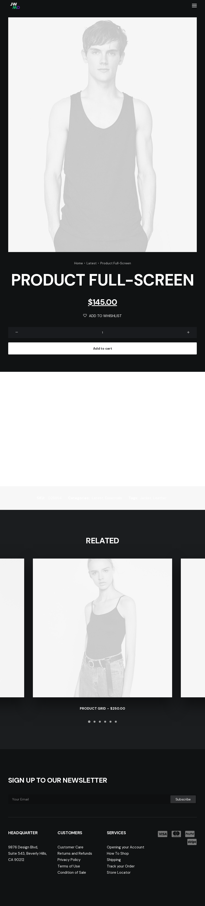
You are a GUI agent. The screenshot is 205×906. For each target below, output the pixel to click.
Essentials (113, 498)
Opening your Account (125, 847)
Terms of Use (69, 866)
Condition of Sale (72, 872)
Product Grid (102, 708)
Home (78, 263)
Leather (159, 498)
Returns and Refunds (75, 853)
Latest (92, 263)
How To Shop (118, 853)
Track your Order (121, 866)
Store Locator (119, 872)
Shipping (114, 859)
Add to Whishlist (102, 315)
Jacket (146, 498)
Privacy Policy (69, 859)
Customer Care (70, 847)
